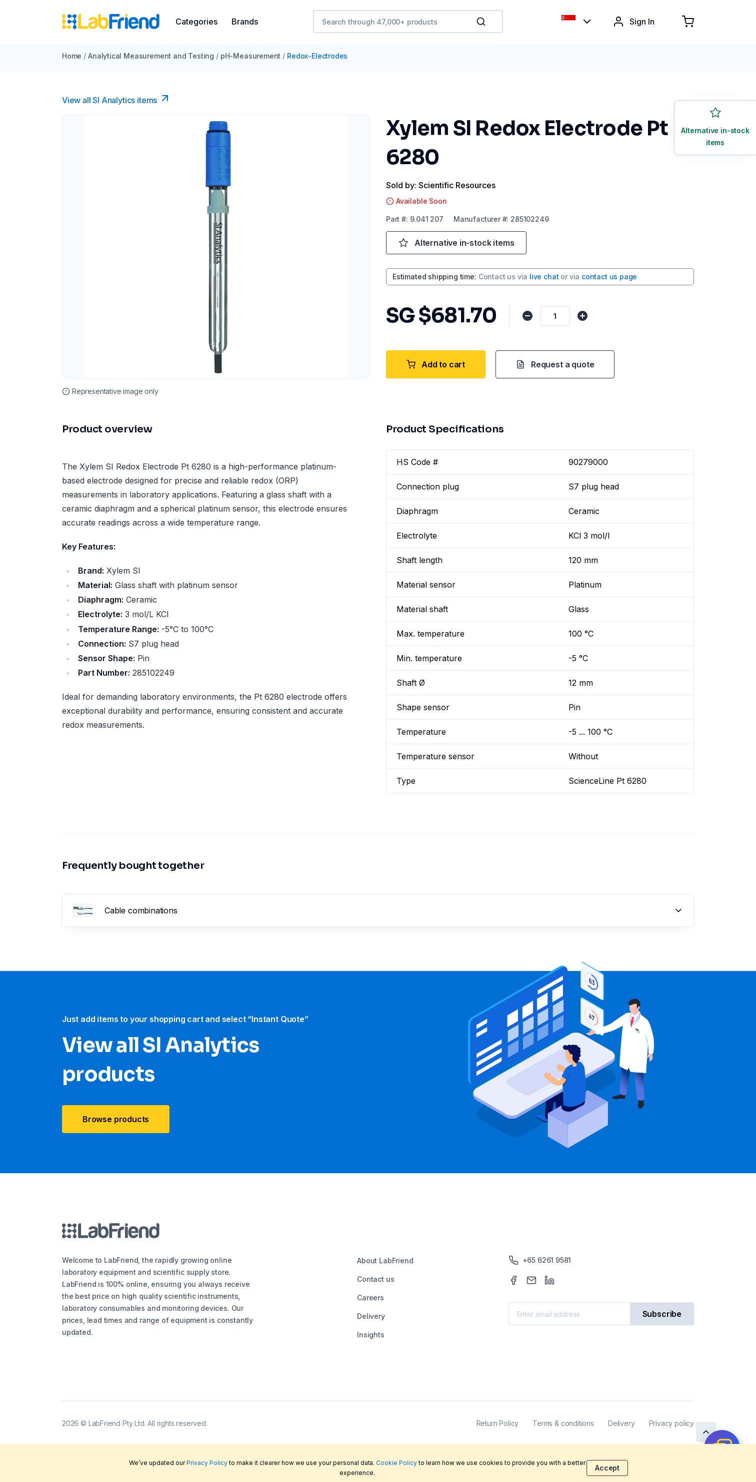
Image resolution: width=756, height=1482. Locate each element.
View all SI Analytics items (116, 98)
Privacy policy (671, 1423)
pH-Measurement (250, 56)
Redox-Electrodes (317, 56)
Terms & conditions (563, 1423)
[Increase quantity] (583, 316)
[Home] (119, 21)
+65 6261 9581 (540, 1260)
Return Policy (497, 1423)
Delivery (371, 1316)
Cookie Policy (396, 1462)
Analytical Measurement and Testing (151, 56)
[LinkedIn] (549, 1280)
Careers (370, 1297)
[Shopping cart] (688, 22)
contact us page (609, 276)
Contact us (375, 1279)
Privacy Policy (207, 1462)
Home (72, 56)
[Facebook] (513, 1280)
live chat (544, 276)
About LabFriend (385, 1260)
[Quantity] (555, 315)
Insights (370, 1334)
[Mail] (531, 1280)
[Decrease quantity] (528, 316)
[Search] (482, 21)
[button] (483, 21)
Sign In (633, 22)
